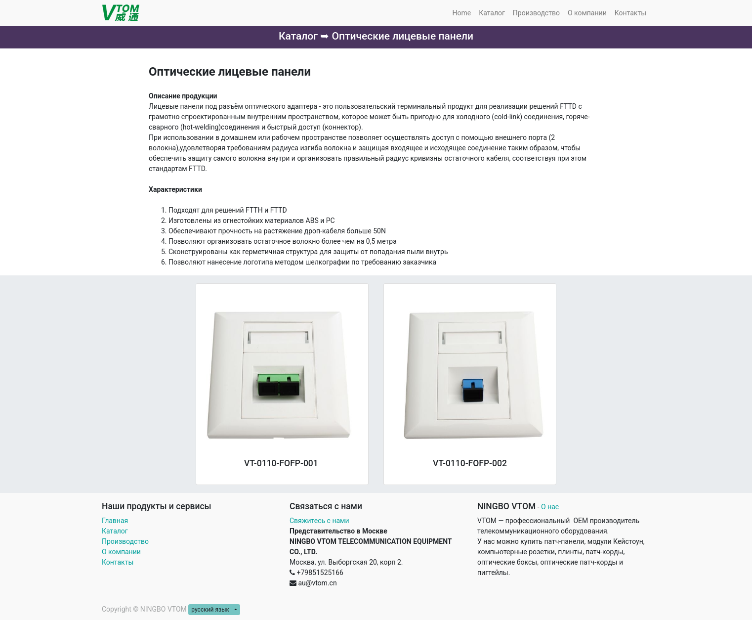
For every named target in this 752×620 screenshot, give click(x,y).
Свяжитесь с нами (319, 521)
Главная (115, 521)
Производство (125, 541)
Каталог (115, 531)
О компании (121, 552)
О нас (550, 507)
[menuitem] (461, 13)
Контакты (118, 562)
